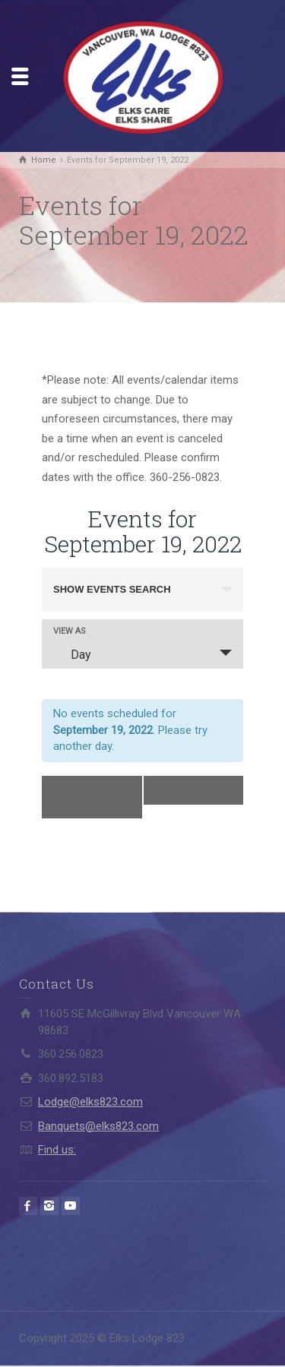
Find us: (57, 1150)
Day (71, 654)
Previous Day (83, 797)
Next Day (202, 790)
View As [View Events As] (69, 631)
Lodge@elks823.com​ (90, 1102)
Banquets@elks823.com (98, 1126)
